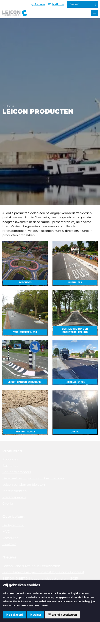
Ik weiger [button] (35, 614)
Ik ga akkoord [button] (14, 614)
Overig (75, 431)
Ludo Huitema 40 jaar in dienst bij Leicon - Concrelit (43, 572)
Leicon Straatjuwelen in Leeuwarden (31, 566)
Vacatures (10, 538)
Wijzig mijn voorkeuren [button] (62, 614)
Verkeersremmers (25, 332)
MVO (6, 531)
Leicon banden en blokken (25, 382)
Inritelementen (75, 382)
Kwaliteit (9, 544)
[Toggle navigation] (94, 13)
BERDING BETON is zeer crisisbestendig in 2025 (40, 578)
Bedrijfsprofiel (13, 525)
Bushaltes (75, 282)
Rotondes (25, 282)
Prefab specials (25, 431)
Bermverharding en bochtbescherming (75, 330)
